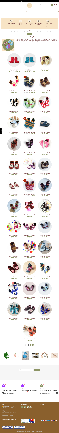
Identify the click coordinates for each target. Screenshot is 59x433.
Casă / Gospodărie (36, 11)
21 (22, 31)
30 (51, 31)
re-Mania (45, 11)
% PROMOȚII (51, 11)
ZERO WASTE (10, 11)
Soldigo (14, 419)
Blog (58, 11)
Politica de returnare (40, 431)
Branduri (30, 15)
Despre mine (4, 410)
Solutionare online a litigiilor (7, 415)
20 (18, 31)
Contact (3, 411)
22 (25, 31)
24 (31, 31)
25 (35, 31)
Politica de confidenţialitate (20, 431)
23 (28, 31)
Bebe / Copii (19, 11)
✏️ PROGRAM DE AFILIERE (8, 406)
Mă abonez (37, 369)
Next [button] (56, 392)
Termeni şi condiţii (30, 431)
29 (48, 31)
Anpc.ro (3, 413)
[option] (10, 389)
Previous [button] (2, 392)
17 (9, 31)
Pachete (3, 11)
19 (15, 31)
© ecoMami (4, 419)
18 (12, 31)
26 (38, 31)
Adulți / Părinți (27, 11)
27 (41, 31)
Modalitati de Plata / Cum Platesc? (9, 412)
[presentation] (28, 375)
